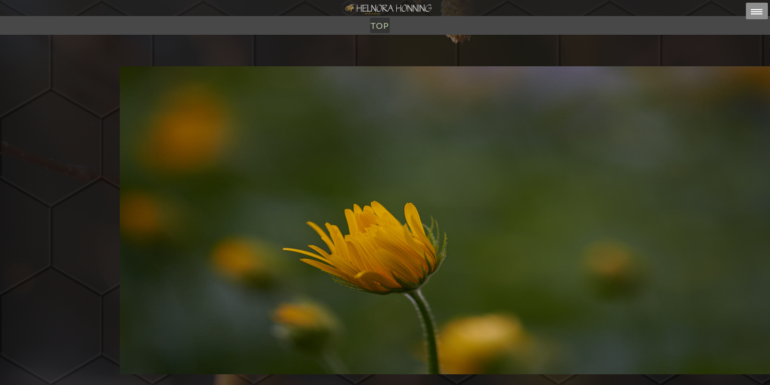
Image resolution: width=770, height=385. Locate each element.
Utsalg (358, 63)
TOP (433, 63)
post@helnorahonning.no (470, 364)
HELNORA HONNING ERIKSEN (407, 371)
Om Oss (400, 63)
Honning (312, 63)
